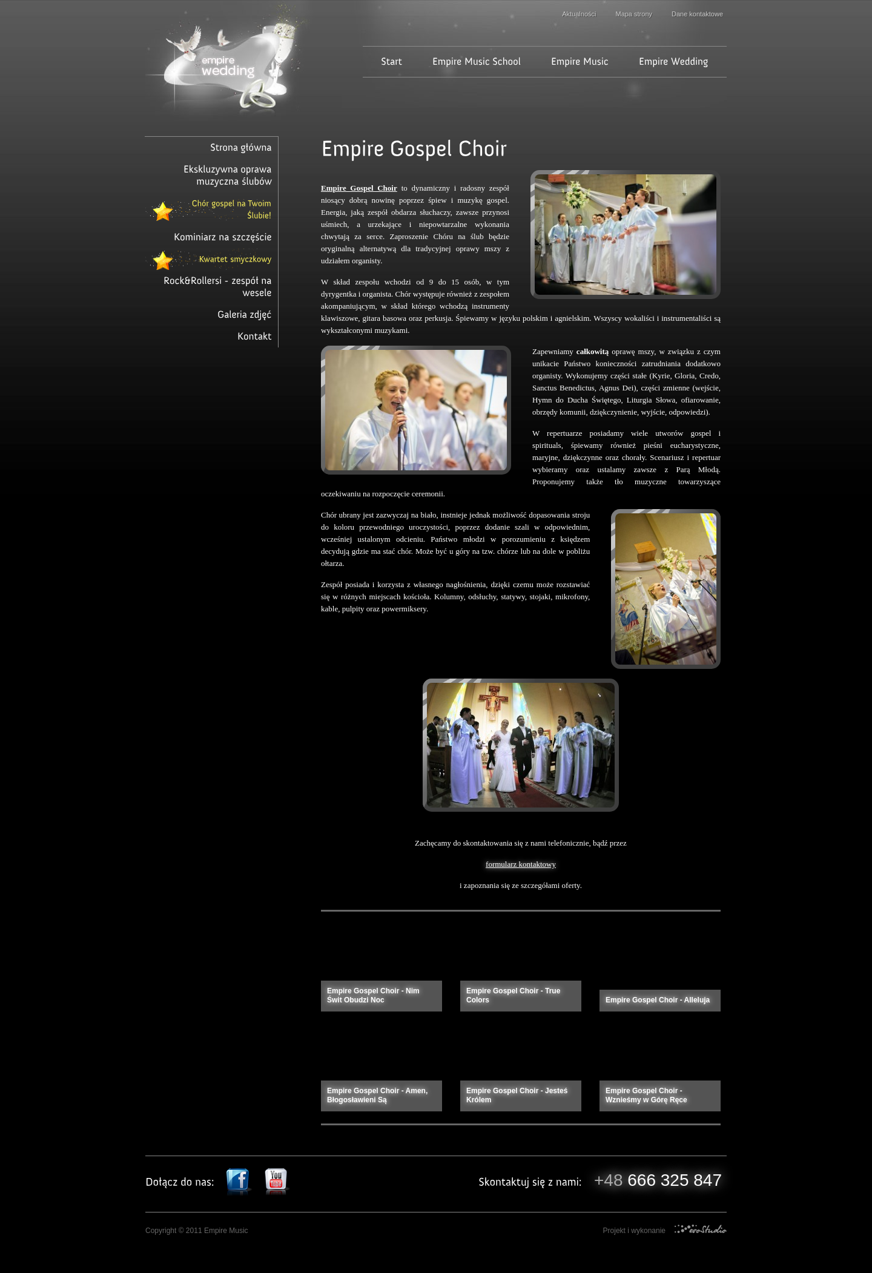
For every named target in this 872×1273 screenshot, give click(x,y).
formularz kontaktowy (521, 864)
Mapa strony (633, 14)
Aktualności (579, 14)
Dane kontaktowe (697, 14)
